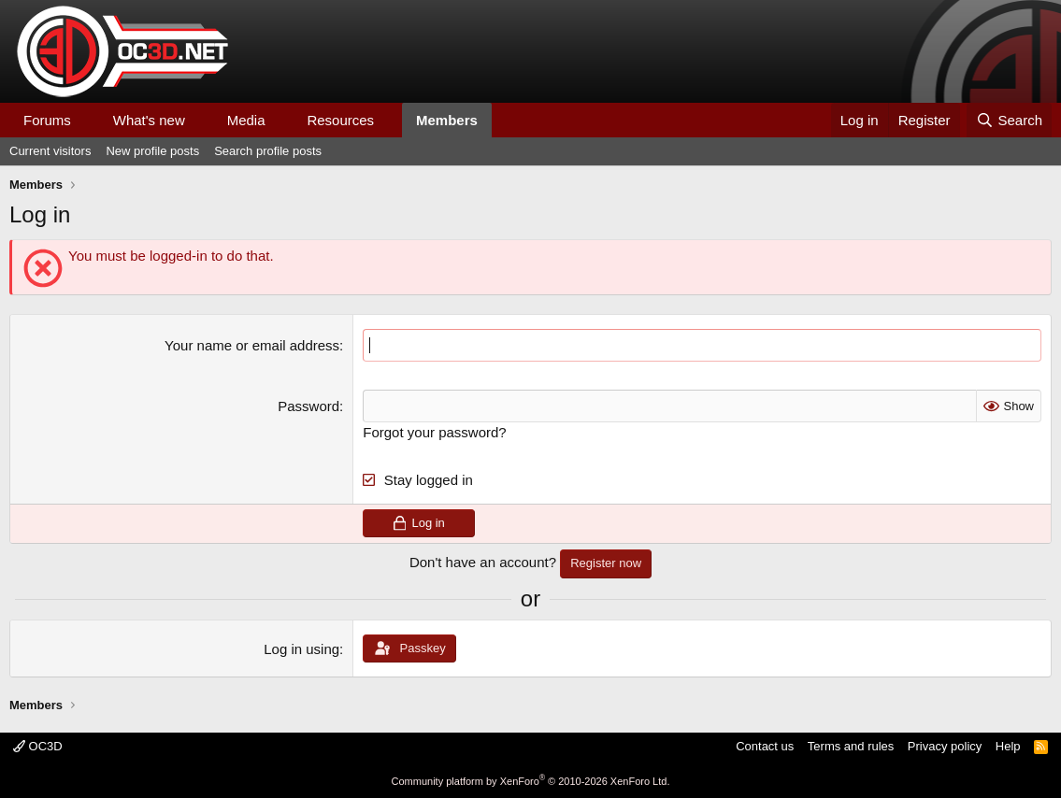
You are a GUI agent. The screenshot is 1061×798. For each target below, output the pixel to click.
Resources (340, 120)
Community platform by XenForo (531, 781)
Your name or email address (252, 345)
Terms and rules (851, 746)
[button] (86, 120)
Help (1008, 746)
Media (246, 120)
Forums (47, 120)
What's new (149, 120)
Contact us (765, 746)
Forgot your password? (434, 432)
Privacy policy (945, 746)
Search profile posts (268, 151)
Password (308, 406)
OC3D (38, 746)
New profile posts (152, 151)
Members (447, 120)
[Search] (1009, 120)
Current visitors (50, 151)
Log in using (301, 649)
